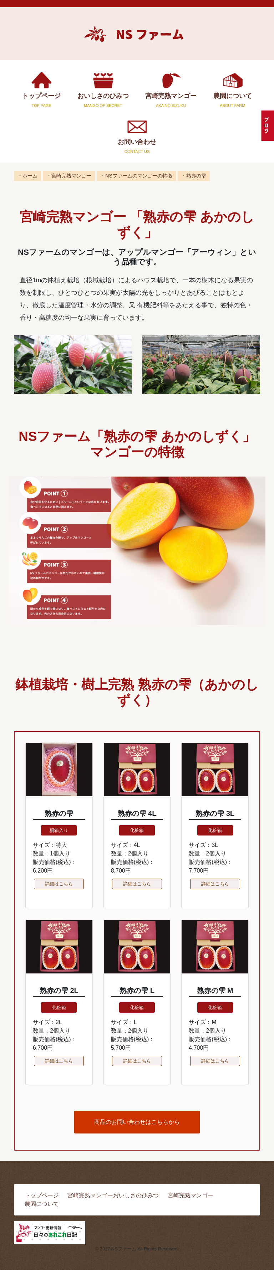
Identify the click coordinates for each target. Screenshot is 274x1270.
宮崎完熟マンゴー (171, 89)
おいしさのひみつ (103, 89)
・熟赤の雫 (193, 176)
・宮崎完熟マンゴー (68, 176)
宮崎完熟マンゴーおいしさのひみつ (113, 1195)
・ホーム (27, 176)
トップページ (42, 89)
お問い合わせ (137, 135)
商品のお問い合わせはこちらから (137, 1122)
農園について (233, 89)
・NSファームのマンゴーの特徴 (136, 176)
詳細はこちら (59, 883)
